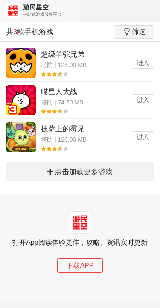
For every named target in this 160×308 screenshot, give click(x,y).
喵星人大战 (59, 92)
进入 (143, 62)
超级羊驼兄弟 (62, 54)
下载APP (79, 265)
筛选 (134, 32)
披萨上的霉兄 (62, 129)
